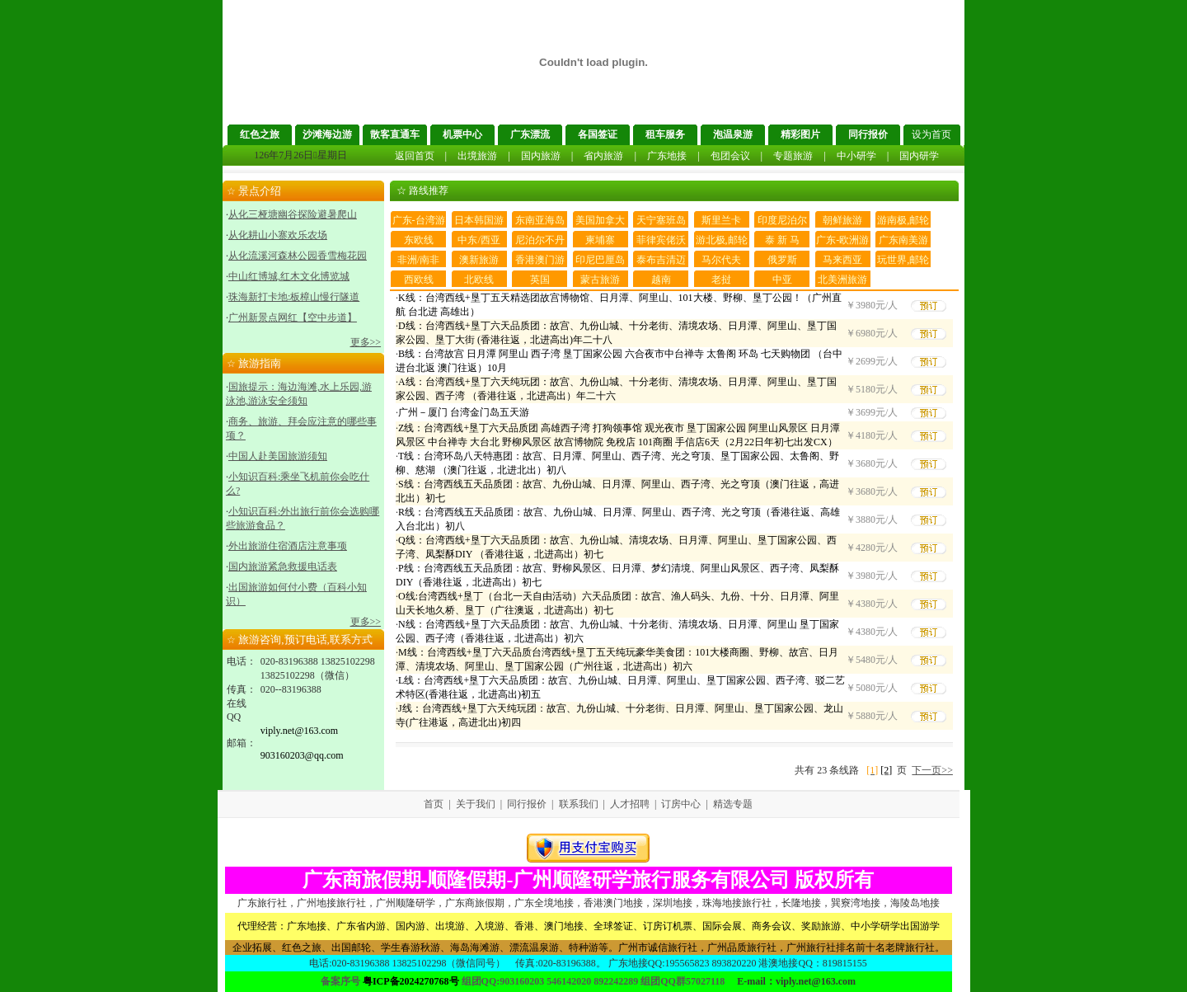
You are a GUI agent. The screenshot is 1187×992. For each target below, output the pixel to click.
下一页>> (932, 770)
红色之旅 (259, 134)
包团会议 (730, 156)
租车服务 (665, 134)
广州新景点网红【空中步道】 (292, 317)
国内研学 (919, 156)
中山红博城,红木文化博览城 (289, 276)
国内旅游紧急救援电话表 (282, 566)
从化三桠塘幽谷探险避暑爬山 (292, 214)
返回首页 (414, 156)
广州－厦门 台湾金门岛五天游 (463, 412)
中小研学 (856, 156)
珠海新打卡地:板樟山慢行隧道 (293, 297)
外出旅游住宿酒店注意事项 (287, 546)
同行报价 (868, 134)
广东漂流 (530, 134)
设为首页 (931, 134)
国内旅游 (541, 156)
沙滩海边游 (327, 134)
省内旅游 (603, 156)
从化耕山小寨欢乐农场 (277, 235)
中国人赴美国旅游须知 (277, 456)
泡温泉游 (733, 134)
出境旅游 (477, 156)
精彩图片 (800, 134)
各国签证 (597, 134)
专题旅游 (793, 156)
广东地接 (667, 156)
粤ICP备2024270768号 (411, 981)
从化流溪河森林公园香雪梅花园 (297, 255)
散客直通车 (395, 134)
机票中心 (462, 134)
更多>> (366, 342)
